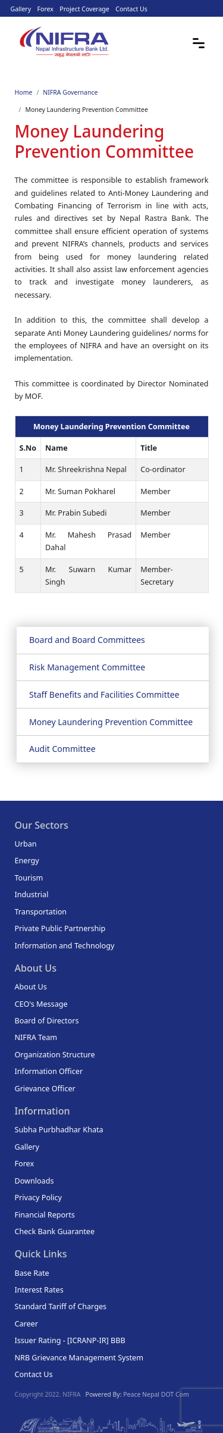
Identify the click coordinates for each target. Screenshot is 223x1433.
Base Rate (32, 1273)
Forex (45, 9)
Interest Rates (39, 1290)
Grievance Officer (45, 1089)
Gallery (21, 9)
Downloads (34, 1181)
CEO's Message (41, 1004)
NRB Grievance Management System (79, 1358)
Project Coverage (84, 9)
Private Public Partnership (60, 928)
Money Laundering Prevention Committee (111, 722)
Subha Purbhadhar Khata (59, 1130)
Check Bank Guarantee (55, 1231)
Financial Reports (45, 1215)
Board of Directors (47, 1021)
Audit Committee (62, 748)
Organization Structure (55, 1055)
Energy (27, 861)
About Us (31, 987)
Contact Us (131, 9)
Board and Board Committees (87, 639)
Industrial (32, 894)
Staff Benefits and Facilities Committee (104, 694)
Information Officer (49, 1071)
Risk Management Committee (87, 667)
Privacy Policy (38, 1197)
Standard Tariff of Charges (61, 1306)
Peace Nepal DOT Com (156, 1394)
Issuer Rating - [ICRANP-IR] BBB (70, 1340)
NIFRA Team (36, 1037)
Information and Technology (65, 946)
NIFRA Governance (70, 92)
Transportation (41, 912)
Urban (26, 844)
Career (26, 1324)
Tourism (29, 878)
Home (24, 92)
